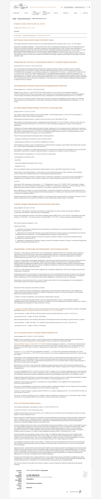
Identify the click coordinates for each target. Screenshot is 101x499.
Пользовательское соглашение (34, 483)
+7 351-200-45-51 (69, 7)
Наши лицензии (44, 470)
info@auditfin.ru (30, 479)
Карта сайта (29, 487)
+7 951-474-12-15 (80, 7)
